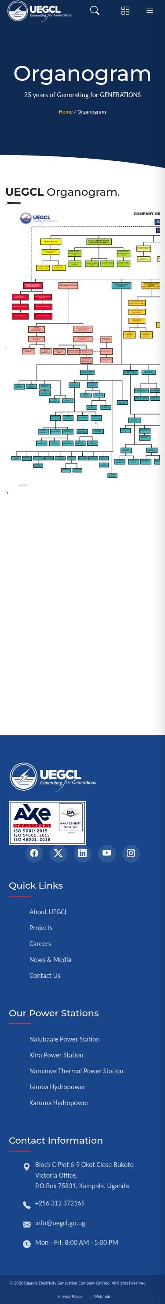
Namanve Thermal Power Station (76, 1071)
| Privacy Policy (68, 1296)
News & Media (50, 959)
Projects (40, 928)
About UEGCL (48, 912)
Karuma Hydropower (59, 1103)
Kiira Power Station (56, 1055)
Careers (40, 943)
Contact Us (44, 975)
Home (66, 111)
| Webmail (100, 1296)
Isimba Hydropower (57, 1087)
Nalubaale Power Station (64, 1039)
